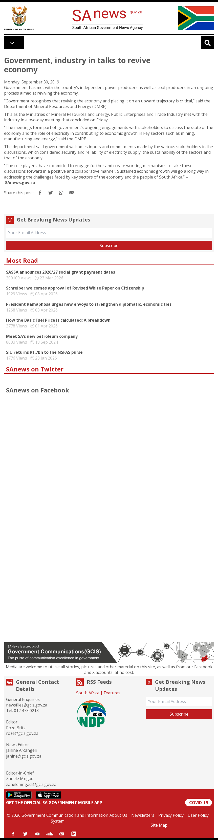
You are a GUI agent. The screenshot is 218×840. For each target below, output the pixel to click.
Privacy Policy (171, 815)
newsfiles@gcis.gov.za (26, 705)
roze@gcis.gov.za (22, 733)
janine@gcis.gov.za (23, 756)
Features (112, 693)
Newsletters (142, 815)
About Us (118, 815)
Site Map (159, 825)
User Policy (198, 815)
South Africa (87, 693)
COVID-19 (198, 802)
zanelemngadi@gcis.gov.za (31, 784)
